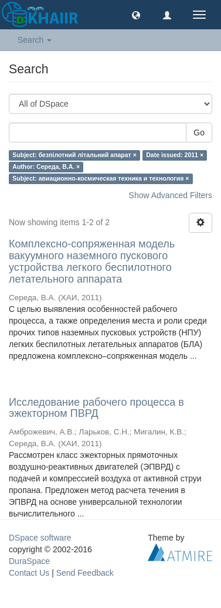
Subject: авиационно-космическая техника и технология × (100, 178)
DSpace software (40, 537)
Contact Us (29, 573)
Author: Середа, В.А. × (46, 166)
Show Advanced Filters (170, 195)
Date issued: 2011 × (174, 154)
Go (199, 132)
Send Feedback (85, 573)
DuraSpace (29, 561)
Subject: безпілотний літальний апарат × (74, 154)
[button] (136, 15)
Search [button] (35, 40)
